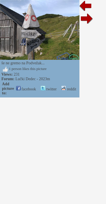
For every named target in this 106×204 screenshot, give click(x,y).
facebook (26, 89)
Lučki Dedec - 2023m (32, 79)
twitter (49, 89)
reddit (68, 89)
